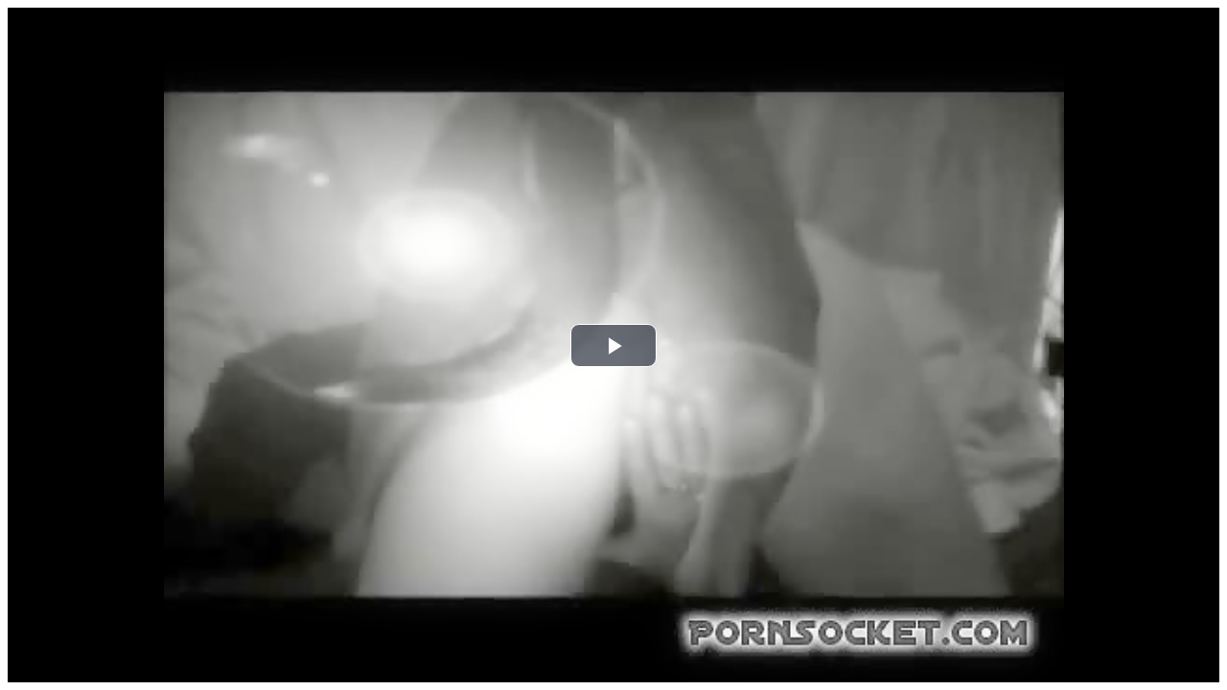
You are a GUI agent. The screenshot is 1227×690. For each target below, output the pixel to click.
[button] (613, 345)
